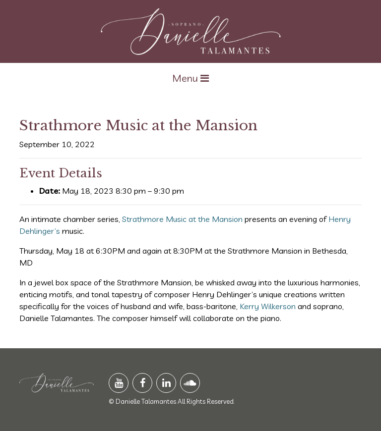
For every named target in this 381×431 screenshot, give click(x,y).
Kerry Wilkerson (268, 306)
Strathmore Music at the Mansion (182, 219)
